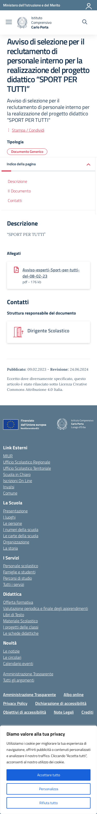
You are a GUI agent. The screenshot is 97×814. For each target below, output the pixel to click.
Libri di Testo (13, 614)
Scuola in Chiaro (17, 474)
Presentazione (15, 511)
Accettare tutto (48, 775)
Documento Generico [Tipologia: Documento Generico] (27, 151)
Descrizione (17, 181)
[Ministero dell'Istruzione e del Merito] (31, 5)
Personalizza (48, 788)
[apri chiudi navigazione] (9, 22)
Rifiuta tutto (48, 802)
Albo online (74, 694)
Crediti (87, 712)
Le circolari (12, 657)
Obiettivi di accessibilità (24, 712)
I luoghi (9, 517)
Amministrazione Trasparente (28, 674)
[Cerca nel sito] (85, 22)
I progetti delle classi (20, 627)
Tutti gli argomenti (18, 680)
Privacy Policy (15, 703)
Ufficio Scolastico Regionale (26, 462)
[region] (48, 770)
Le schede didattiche (21, 633)
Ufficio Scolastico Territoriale (27, 468)
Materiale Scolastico (20, 621)
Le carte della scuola (20, 536)
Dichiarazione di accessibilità (60, 703)
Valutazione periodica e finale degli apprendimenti (45, 608)
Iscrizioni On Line (17, 480)
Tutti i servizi (13, 584)
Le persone (12, 523)
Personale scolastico (20, 566)
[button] (48, 164)
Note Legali (64, 712)
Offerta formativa (18, 602)
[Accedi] (89, 5)
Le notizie (11, 651)
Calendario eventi (18, 663)
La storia (10, 548)
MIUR (8, 456)
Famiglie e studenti (19, 572)
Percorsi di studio (17, 578)
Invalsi (8, 487)
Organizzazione (16, 542)
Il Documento (19, 191)
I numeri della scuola (20, 529)
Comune (10, 493)
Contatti (15, 200)
